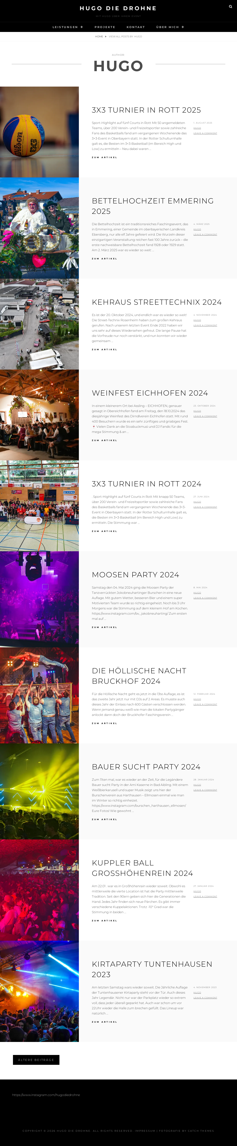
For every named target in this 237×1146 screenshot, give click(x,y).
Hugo (197, 128)
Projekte (105, 27)
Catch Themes (201, 1130)
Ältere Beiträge (36, 1060)
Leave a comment (205, 133)
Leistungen (65, 27)
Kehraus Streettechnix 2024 (157, 302)
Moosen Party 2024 (135, 574)
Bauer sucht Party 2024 (146, 766)
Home (99, 36)
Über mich (167, 27)
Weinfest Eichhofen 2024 (150, 392)
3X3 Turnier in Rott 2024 (147, 483)
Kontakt (136, 27)
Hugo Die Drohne (118, 8)
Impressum (145, 1130)
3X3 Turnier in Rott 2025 (146, 109)
